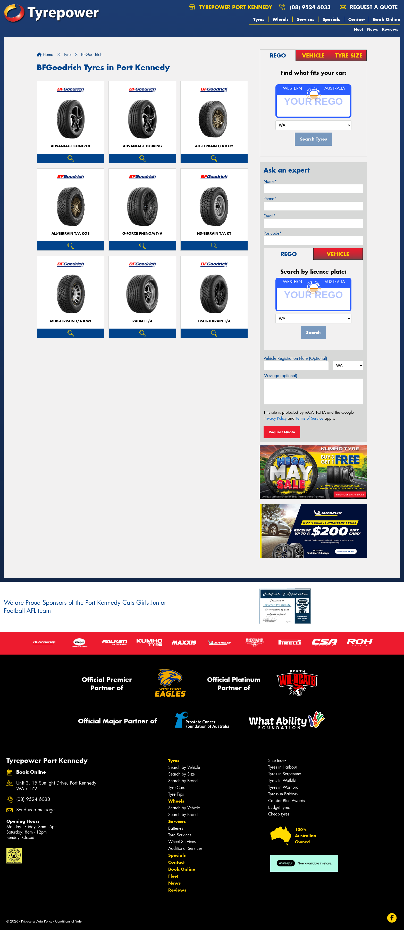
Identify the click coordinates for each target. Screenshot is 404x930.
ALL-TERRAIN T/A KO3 (71, 233)
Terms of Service (309, 418)
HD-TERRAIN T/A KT (214, 233)
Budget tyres (279, 807)
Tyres (258, 19)
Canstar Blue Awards (286, 800)
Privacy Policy (275, 418)
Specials (331, 19)
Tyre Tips (176, 794)
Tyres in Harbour (282, 767)
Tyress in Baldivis (283, 794)
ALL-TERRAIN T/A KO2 (214, 146)
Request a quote (369, 7)
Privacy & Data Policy (36, 921)
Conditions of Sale (68, 921)
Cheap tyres (278, 814)
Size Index (277, 760)
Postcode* (273, 233)
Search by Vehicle (184, 767)
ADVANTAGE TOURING (142, 146)
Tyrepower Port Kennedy (230, 7)
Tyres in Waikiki (282, 780)
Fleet (358, 29)
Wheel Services (182, 841)
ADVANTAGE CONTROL (70, 146)
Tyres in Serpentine (284, 774)
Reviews (390, 29)
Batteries (175, 828)
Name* (270, 181)
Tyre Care (176, 787)
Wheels (281, 19)
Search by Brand (183, 781)
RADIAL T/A (142, 321)
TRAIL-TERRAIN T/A (214, 321)
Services (305, 19)
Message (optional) (280, 375)
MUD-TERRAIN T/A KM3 (70, 321)
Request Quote (282, 432)
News (372, 29)
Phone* (270, 198)
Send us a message (35, 810)
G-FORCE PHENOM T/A (142, 233)
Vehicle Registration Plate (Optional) (295, 358)
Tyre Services (179, 835)
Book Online (386, 19)
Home (45, 54)
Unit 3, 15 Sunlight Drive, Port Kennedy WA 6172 (56, 786)
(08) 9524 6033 (310, 7)
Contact (356, 19)
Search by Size (181, 774)
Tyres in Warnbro (283, 787)
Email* (270, 216)
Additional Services (185, 848)
